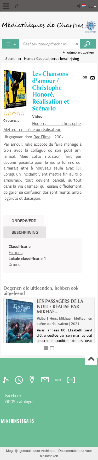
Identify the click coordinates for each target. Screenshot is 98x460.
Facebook (13, 395)
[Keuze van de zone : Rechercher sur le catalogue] (11, 44)
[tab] (6, 380)
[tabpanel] (42, 255)
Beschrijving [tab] (24, 232)
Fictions (15, 252)
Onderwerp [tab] (23, 221)
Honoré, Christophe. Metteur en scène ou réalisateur (42, 126)
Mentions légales (17, 421)
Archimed (48, 451)
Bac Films (41, 137)
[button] (79, 6)
